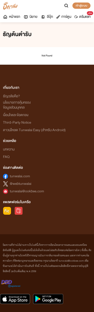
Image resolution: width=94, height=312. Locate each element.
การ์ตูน (63, 17)
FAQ (6, 157)
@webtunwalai (20, 184)
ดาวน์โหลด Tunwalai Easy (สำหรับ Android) (34, 130)
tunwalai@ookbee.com (27, 191)
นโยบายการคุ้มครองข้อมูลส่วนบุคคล (17, 105)
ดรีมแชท (83, 15)
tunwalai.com (20, 176)
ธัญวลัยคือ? (11, 96)
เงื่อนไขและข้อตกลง (15, 115)
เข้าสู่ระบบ (81, 5)
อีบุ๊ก (47, 17)
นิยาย (30, 17)
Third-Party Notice (17, 122)
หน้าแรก (11, 17)
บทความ (9, 149)
